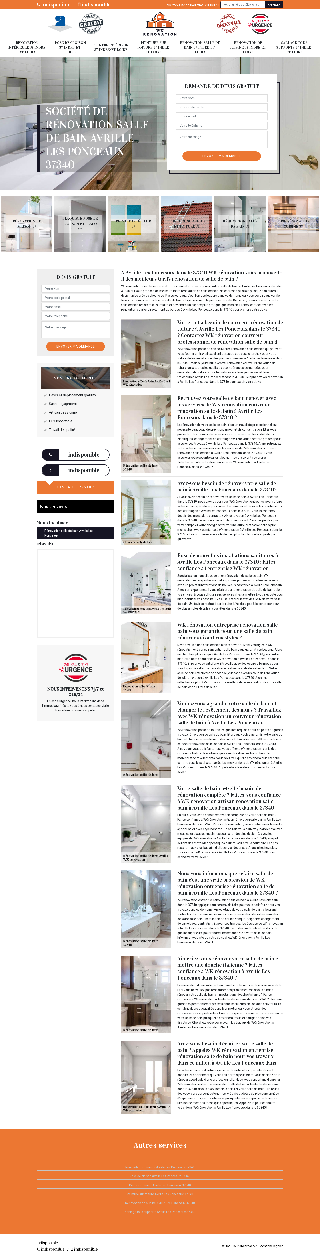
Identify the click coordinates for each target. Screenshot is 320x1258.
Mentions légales (271, 1246)
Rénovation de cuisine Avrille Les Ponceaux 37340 (160, 1203)
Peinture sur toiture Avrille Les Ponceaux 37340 (160, 1194)
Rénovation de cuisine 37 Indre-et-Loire (248, 47)
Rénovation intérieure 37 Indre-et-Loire (27, 47)
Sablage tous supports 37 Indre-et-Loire (294, 47)
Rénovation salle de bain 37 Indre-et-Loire (200, 47)
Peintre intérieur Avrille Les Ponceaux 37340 (160, 1185)
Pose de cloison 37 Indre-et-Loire (70, 47)
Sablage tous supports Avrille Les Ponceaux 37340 (160, 1212)
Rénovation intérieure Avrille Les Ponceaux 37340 (160, 1167)
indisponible (53, 4)
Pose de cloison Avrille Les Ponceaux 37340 (160, 1176)
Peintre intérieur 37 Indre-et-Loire (110, 47)
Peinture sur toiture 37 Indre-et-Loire (153, 47)
